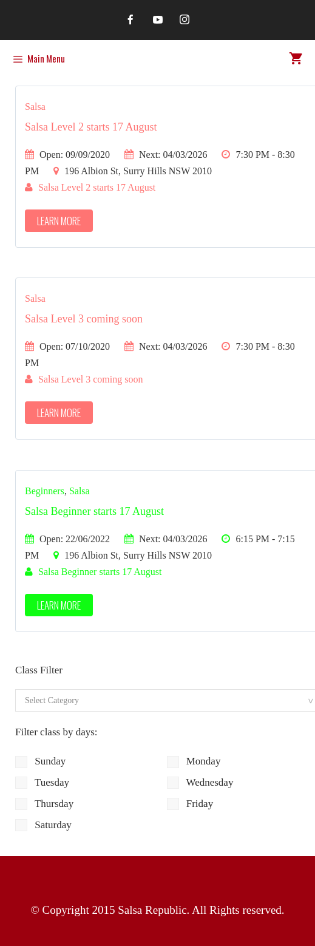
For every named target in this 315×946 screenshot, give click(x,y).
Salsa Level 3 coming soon (84, 319)
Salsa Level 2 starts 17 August (91, 127)
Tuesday (42, 783)
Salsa (35, 106)
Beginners (44, 491)
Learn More (59, 220)
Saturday (43, 825)
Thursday (44, 804)
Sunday (40, 761)
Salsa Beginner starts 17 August (94, 511)
